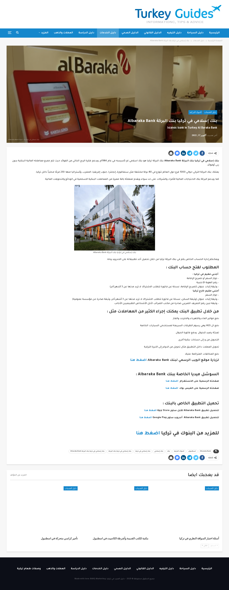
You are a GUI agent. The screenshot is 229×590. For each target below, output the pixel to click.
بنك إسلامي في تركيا (142, 451)
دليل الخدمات (108, 33)
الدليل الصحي (130, 33)
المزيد (44, 33)
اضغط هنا (138, 360)
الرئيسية (214, 33)
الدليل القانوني (152, 33)
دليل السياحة (195, 33)
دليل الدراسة (86, 33)
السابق (214, 546)
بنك (168, 451)
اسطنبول (192, 451)
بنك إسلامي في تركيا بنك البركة (119, 451)
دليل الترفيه (174, 33)
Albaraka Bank (205, 451)
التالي (204, 546)
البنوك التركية (195, 112)
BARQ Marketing (98, 579)
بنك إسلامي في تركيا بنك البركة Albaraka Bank (87, 451)
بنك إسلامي (158, 451)
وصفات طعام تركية (29, 568)
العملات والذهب (63, 33)
